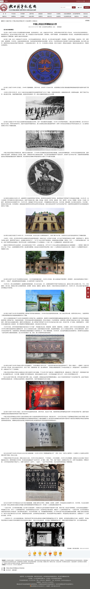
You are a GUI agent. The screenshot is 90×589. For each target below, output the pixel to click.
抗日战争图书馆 (76, 13)
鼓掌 (35, 556)
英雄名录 (49, 13)
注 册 (80, 7)
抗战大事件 (31, 16)
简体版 (1, 1)
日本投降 (22, 13)
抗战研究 (58, 16)
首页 (3, 21)
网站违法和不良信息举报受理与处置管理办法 (27, 584)
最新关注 (4, 16)
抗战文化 (76, 16)
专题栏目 (40, 16)
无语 (40, 556)
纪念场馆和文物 (67, 16)
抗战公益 (85, 13)
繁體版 (6, 1)
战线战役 (40, 13)
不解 (45, 556)
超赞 (30, 556)
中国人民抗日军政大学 (18, 21)
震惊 (50, 556)
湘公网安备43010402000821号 (37, 586)
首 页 (4, 13)
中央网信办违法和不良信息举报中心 (46, 584)
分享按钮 (87, 20)
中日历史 (13, 13)
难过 (60, 556)
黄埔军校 (13, 16)
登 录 (87, 7)
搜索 (74, 7)
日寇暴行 (22, 16)
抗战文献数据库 (67, 13)
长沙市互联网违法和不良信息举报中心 (64, 584)
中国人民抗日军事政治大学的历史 (15, 568)
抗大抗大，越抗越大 (11, 570)
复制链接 (59, 26)
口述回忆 (58, 13)
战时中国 (31, 13)
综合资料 (28, 21)
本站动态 (85, 16)
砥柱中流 (49, 16)
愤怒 (55, 556)
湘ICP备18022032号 (55, 586)
